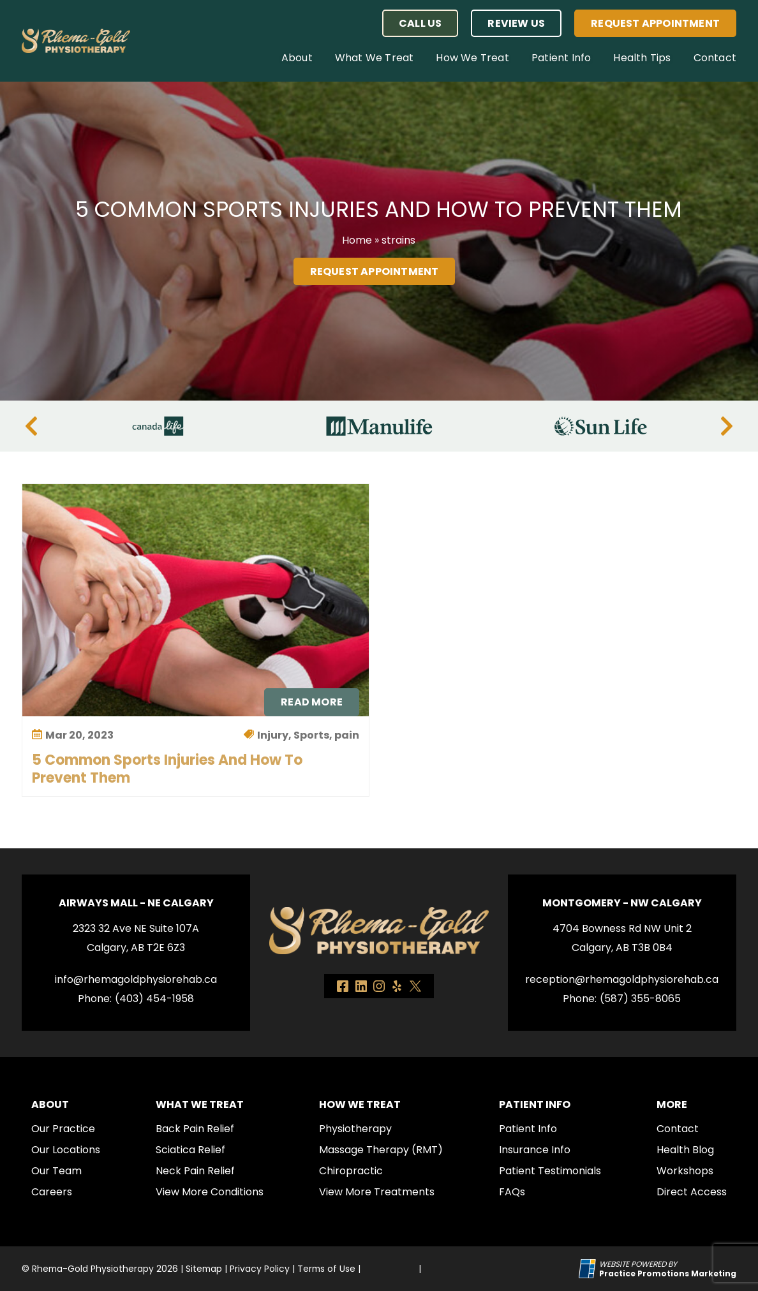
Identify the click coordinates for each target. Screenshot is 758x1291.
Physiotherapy (355, 1128)
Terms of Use (326, 1268)
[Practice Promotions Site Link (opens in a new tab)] (589, 1268)
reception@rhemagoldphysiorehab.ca (621, 979)
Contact (715, 57)
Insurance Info (534, 1149)
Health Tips (642, 57)
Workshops (685, 1170)
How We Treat (472, 57)
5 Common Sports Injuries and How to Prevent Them (167, 769)
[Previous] (31, 426)
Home (357, 240)
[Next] (726, 426)
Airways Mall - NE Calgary (136, 903)
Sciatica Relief (190, 1149)
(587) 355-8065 (640, 998)
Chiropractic (351, 1170)
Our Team (56, 1170)
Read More (312, 702)
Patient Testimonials (550, 1170)
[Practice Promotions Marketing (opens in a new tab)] (667, 1273)
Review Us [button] (516, 23)
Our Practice (63, 1128)
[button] (420, 23)
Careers (51, 1191)
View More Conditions (210, 1191)
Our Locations (65, 1149)
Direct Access (692, 1191)
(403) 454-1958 (154, 998)
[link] (342, 986)
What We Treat (374, 57)
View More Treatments (377, 1191)
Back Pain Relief (195, 1128)
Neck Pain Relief (195, 1170)
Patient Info (561, 57)
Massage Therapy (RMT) (381, 1149)
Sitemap (204, 1268)
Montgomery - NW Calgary (622, 903)
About (297, 57)
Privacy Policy (260, 1268)
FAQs (512, 1191)
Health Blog (685, 1149)
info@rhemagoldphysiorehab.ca (136, 979)
